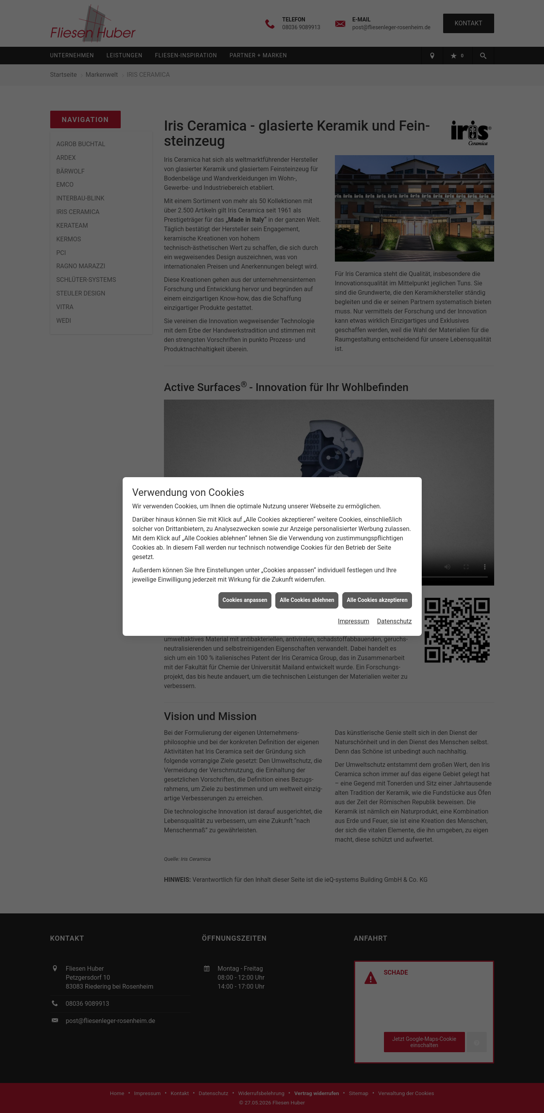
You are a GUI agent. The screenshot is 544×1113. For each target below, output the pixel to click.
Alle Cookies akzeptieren (377, 577)
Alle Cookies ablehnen (307, 577)
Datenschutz (394, 598)
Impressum (354, 598)
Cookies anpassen (245, 577)
